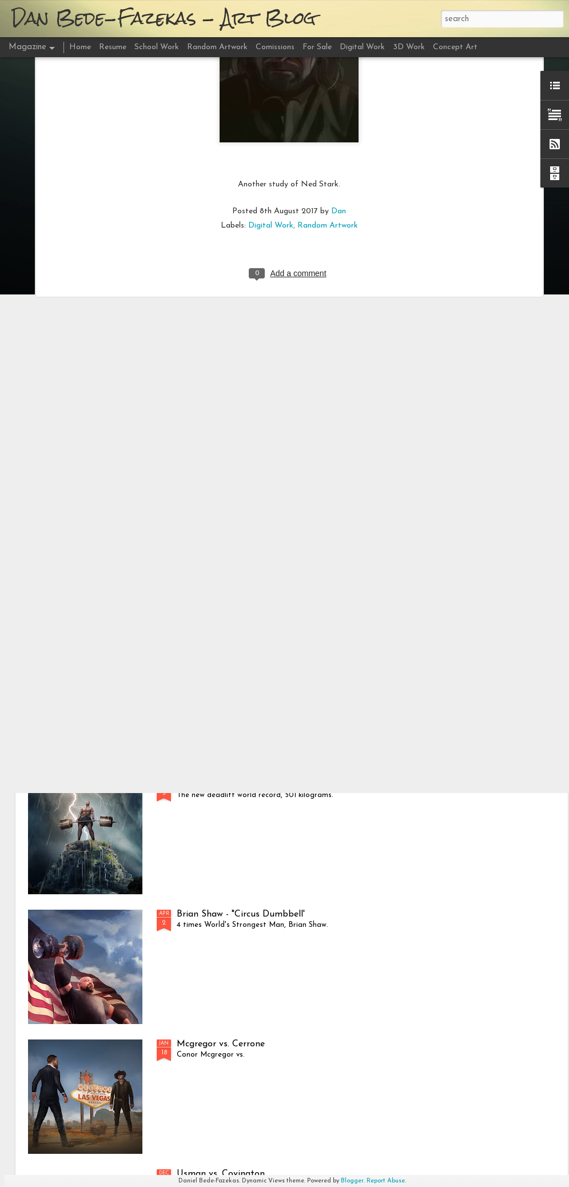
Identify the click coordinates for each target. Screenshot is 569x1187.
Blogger (352, 1181)
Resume (112, 47)
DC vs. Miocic (204, 654)
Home (80, 47)
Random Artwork (327, 113)
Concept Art (455, 47)
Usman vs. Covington (221, 1173)
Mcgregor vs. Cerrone (221, 1044)
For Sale (317, 47)
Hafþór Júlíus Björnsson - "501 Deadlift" (258, 784)
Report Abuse (386, 1181)
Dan (338, 99)
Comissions (275, 47)
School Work (156, 47)
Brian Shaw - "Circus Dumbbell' (241, 914)
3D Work (409, 47)
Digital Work (270, 113)
